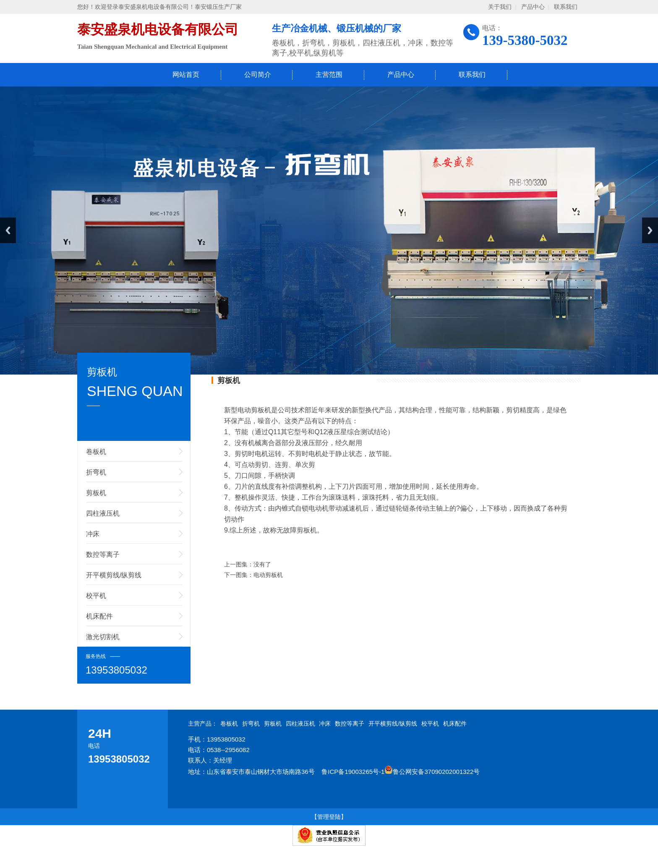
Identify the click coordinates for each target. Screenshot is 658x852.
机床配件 (99, 616)
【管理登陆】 (329, 816)
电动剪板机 (268, 574)
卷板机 (96, 451)
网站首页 (185, 74)
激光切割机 (103, 636)
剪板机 (96, 492)
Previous (8, 230)
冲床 (92, 533)
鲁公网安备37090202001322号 (432, 771)
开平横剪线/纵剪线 (113, 575)
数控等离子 (103, 554)
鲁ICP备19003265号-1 (352, 771)
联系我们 (565, 7)
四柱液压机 (103, 513)
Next (650, 230)
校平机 (96, 595)
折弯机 (96, 472)
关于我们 (500, 7)
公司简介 (257, 74)
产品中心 (533, 7)
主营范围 (329, 74)
